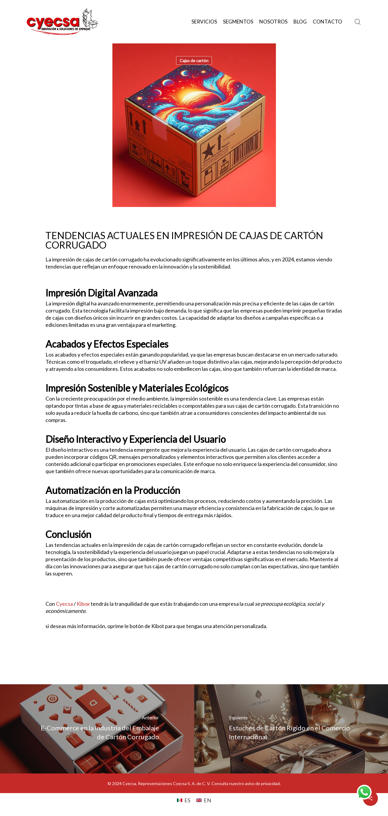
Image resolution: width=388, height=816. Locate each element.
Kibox (83, 603)
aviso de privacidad (262, 783)
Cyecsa (64, 603)
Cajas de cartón (194, 60)
